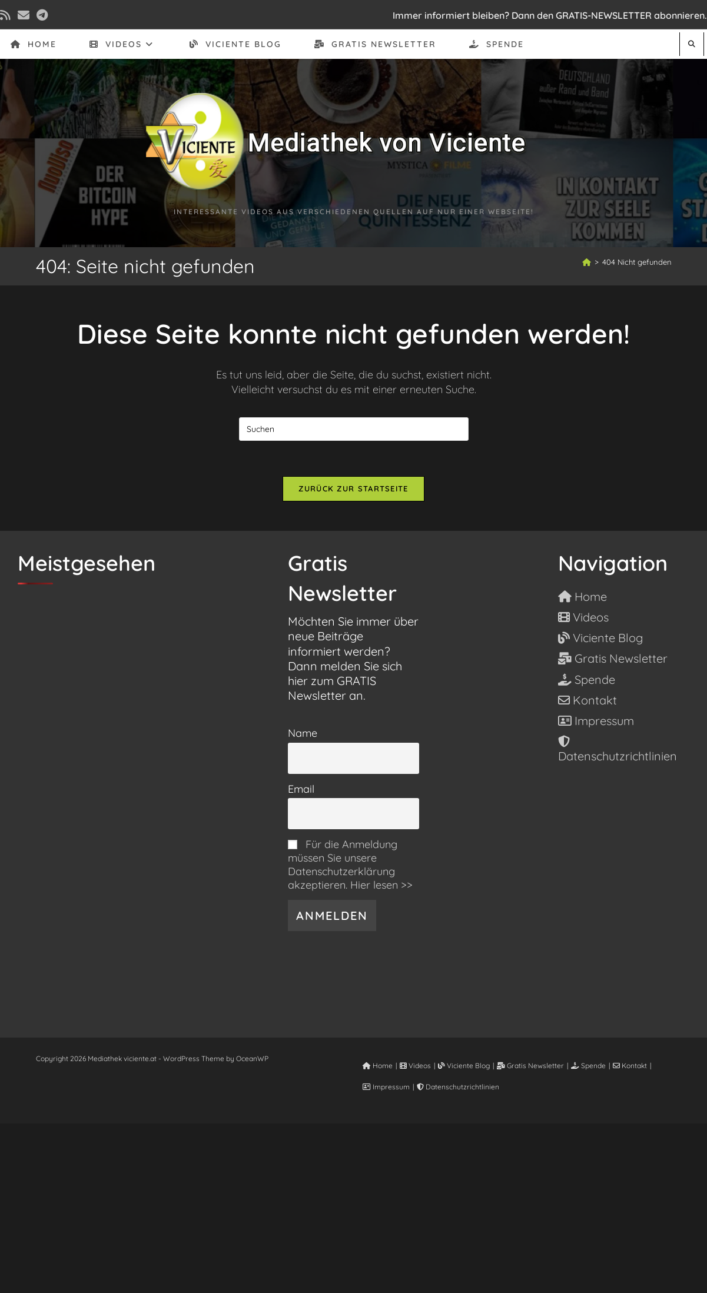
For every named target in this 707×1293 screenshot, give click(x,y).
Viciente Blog (464, 1065)
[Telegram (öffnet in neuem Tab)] (42, 15)
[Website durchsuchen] (691, 43)
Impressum (386, 1086)
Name (302, 733)
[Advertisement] (354, 1206)
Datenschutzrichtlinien (458, 1086)
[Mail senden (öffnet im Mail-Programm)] (23, 15)
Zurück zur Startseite (353, 488)
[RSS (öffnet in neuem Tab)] (7, 15)
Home (378, 1065)
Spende (588, 1065)
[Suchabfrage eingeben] (354, 429)
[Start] (586, 262)
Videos (415, 1065)
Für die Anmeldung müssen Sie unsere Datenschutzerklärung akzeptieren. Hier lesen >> (350, 864)
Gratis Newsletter (530, 1065)
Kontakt (630, 1065)
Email (301, 789)
